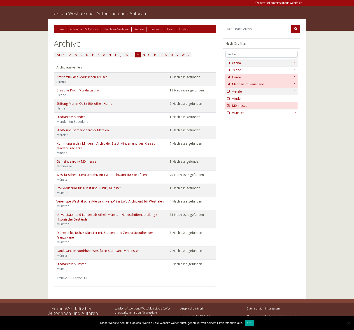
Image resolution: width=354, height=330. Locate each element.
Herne (263, 77)
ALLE (60, 54)
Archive (139, 29)
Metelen (263, 91)
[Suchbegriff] (257, 29)
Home (60, 29)
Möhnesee (263, 105)
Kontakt (184, 29)
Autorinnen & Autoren (84, 29)
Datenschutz (254, 308)
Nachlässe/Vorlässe (116, 29)
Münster (263, 112)
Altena (263, 63)
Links (170, 29)
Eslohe (263, 70)
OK (249, 323)
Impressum (272, 308)
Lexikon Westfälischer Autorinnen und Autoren (99, 13)
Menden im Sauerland (263, 84)
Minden (263, 98)
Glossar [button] (154, 29)
